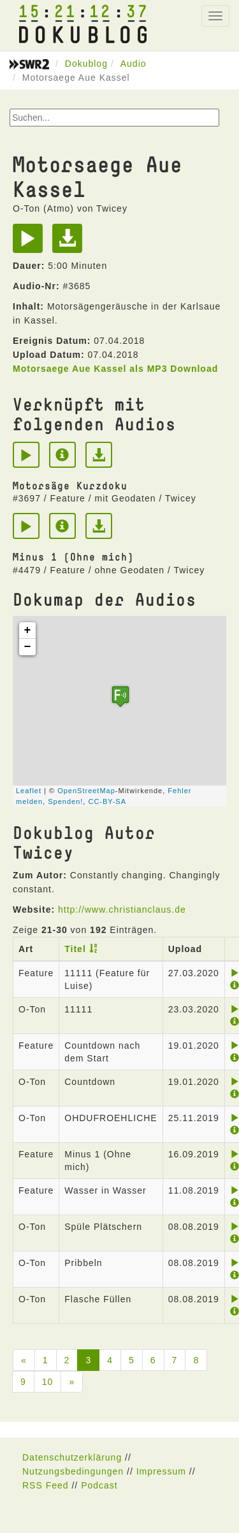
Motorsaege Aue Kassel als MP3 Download (115, 369)
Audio (133, 63)
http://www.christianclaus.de (122, 909)
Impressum (161, 1471)
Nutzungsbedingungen (73, 1471)
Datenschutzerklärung (72, 1457)
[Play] (31, 243)
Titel (75, 949)
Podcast (99, 1485)
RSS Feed (45, 1485)
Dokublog (86, 63)
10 (48, 1382)
